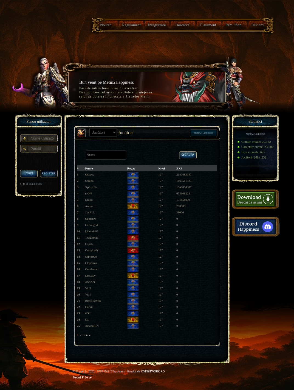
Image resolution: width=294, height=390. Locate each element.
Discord (257, 25)
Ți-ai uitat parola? (33, 183)
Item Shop (233, 25)
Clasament (208, 25)
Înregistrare (157, 25)
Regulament (131, 25)
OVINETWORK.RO (153, 371)
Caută (188, 154)
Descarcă (182, 25)
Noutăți (106, 25)
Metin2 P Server (83, 377)
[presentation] (39, 161)
